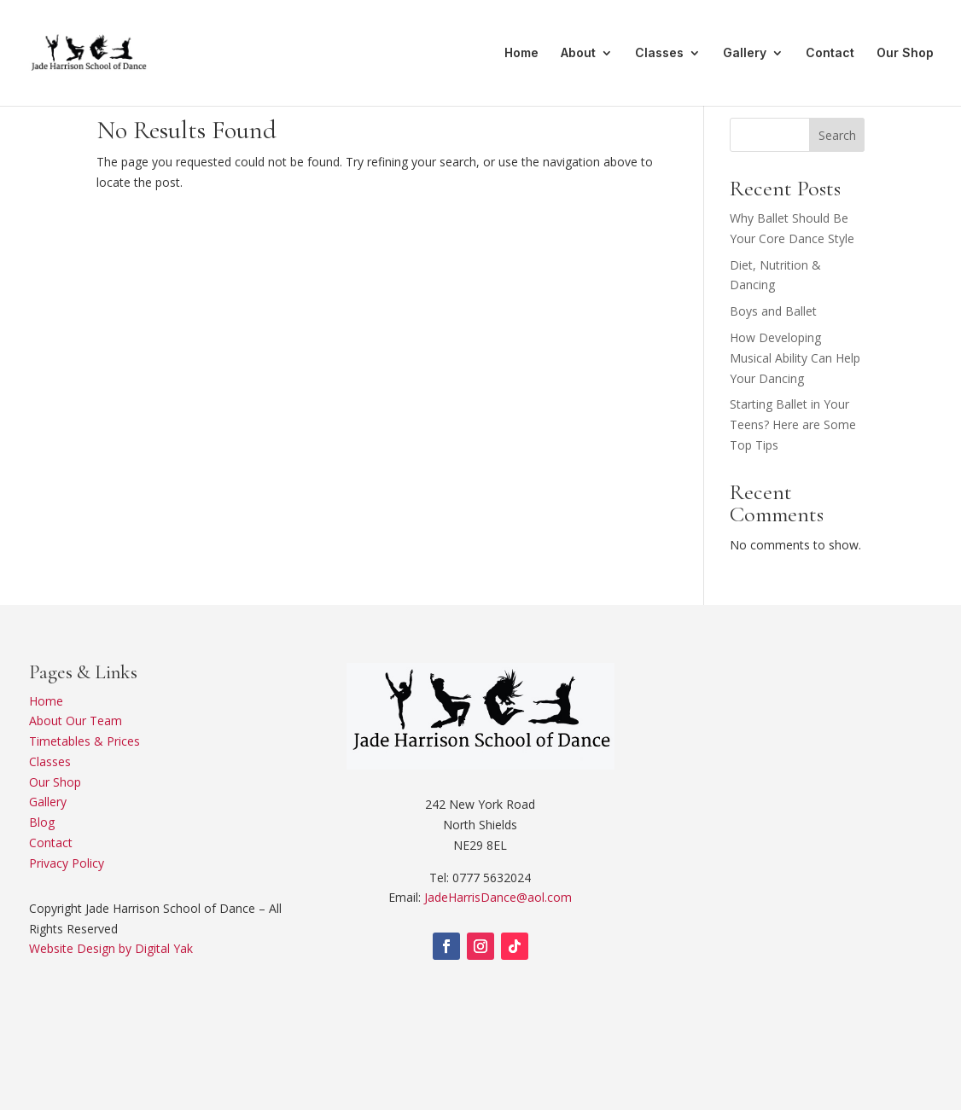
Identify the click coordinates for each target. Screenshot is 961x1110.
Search (837, 135)
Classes (659, 53)
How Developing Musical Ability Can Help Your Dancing (795, 357)
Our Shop (905, 53)
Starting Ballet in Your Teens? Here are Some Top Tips (793, 424)
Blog (42, 822)
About (578, 53)
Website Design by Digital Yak (111, 948)
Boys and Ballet (773, 311)
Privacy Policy (66, 863)
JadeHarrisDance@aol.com (498, 897)
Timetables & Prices (84, 741)
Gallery (744, 53)
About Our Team (75, 720)
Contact (830, 53)
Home (521, 53)
